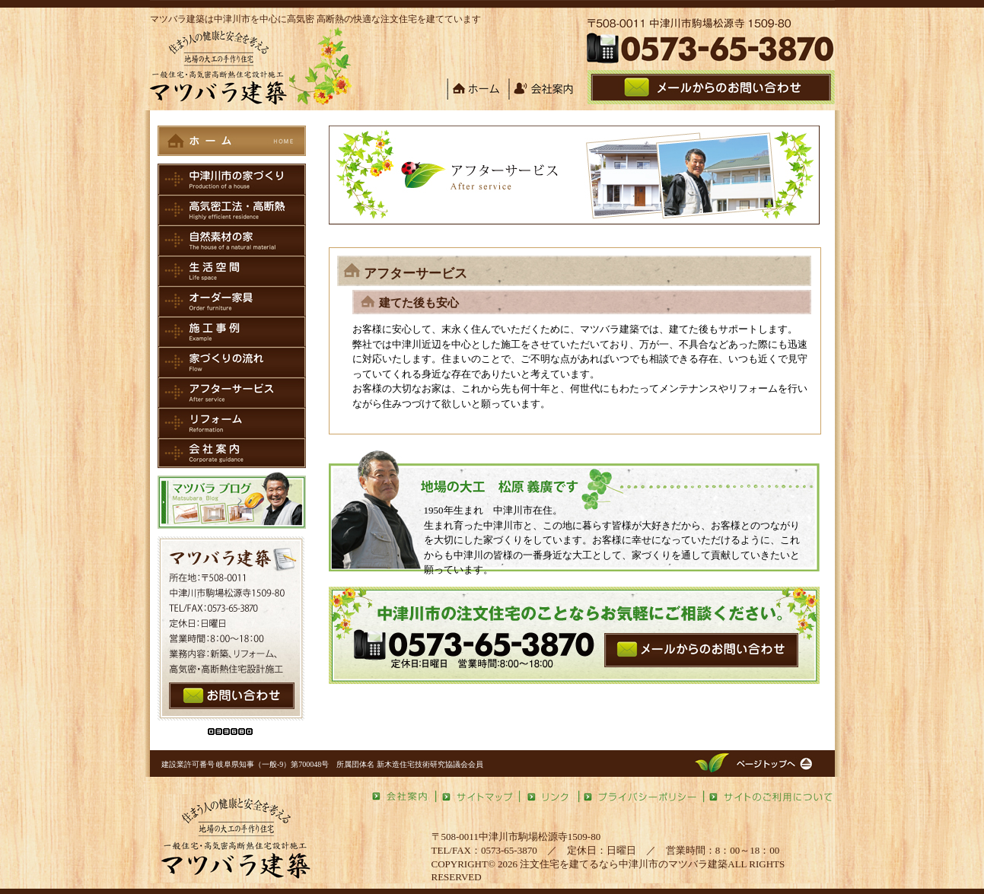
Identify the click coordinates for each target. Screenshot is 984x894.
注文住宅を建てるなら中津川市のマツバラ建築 (624, 864)
